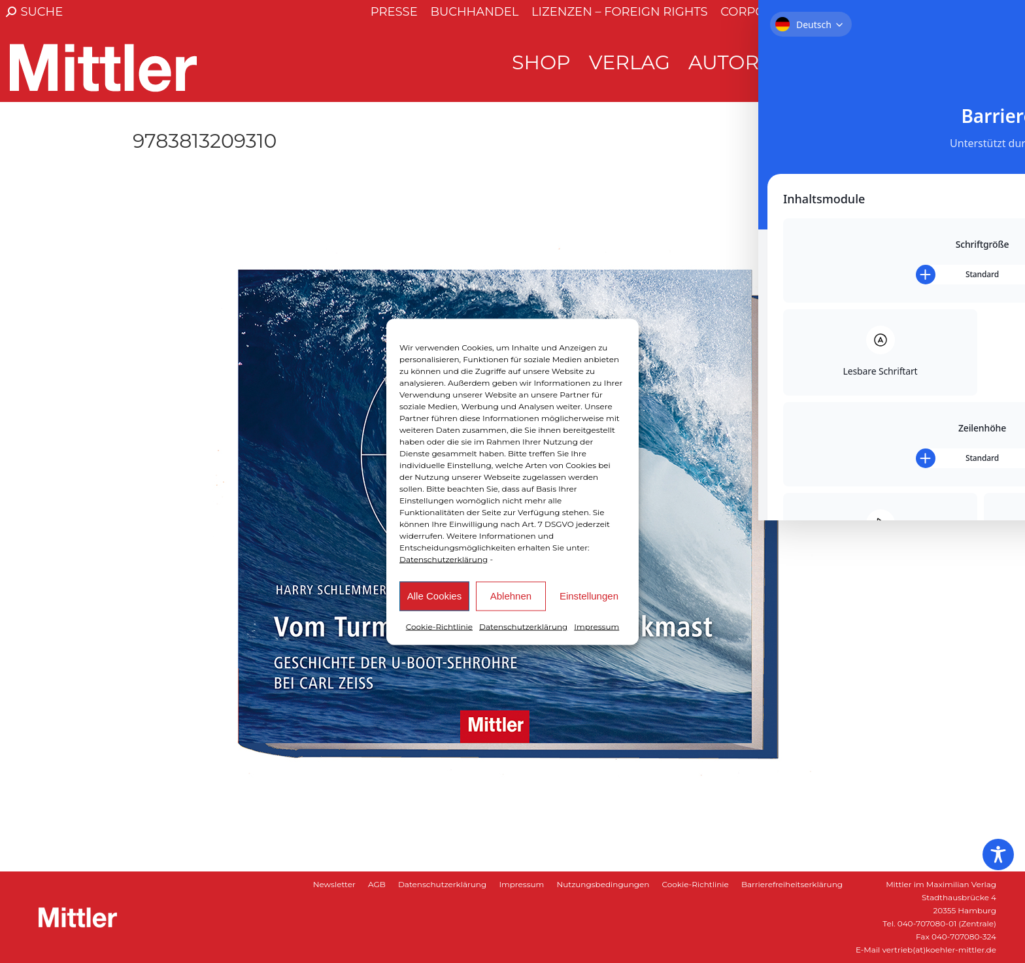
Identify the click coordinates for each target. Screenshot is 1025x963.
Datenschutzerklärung (443, 559)
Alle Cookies (434, 595)
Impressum (596, 626)
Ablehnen (510, 595)
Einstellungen (589, 595)
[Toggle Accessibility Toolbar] (998, 854)
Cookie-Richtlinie (439, 626)
